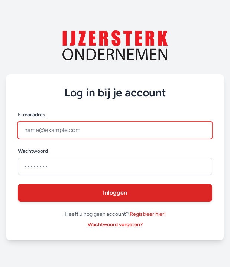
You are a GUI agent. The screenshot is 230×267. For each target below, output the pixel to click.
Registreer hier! (148, 214)
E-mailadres (31, 115)
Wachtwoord (33, 151)
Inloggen (115, 192)
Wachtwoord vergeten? (115, 224)
